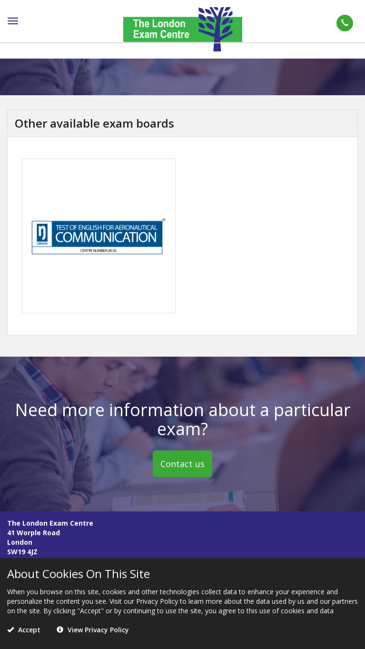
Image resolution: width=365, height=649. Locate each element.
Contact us (182, 463)
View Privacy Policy (93, 629)
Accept (23, 629)
